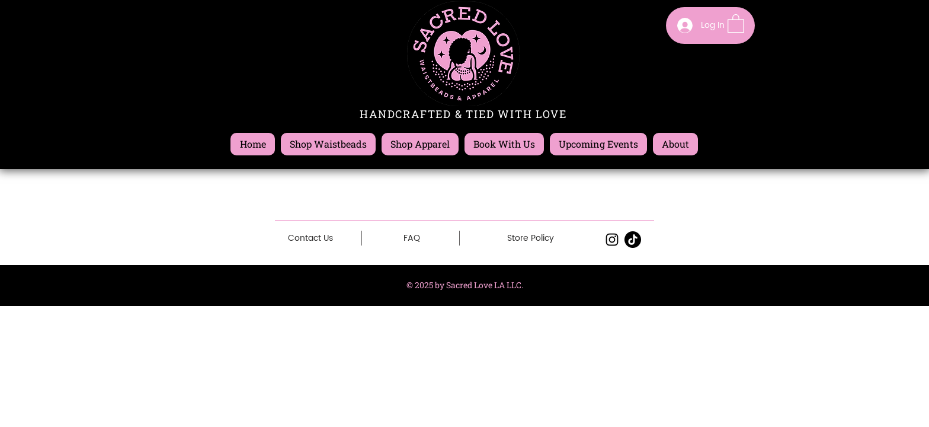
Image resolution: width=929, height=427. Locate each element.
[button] (736, 23)
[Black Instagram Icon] (612, 239)
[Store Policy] (530, 238)
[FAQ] (412, 238)
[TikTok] (632, 239)
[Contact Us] (310, 238)
